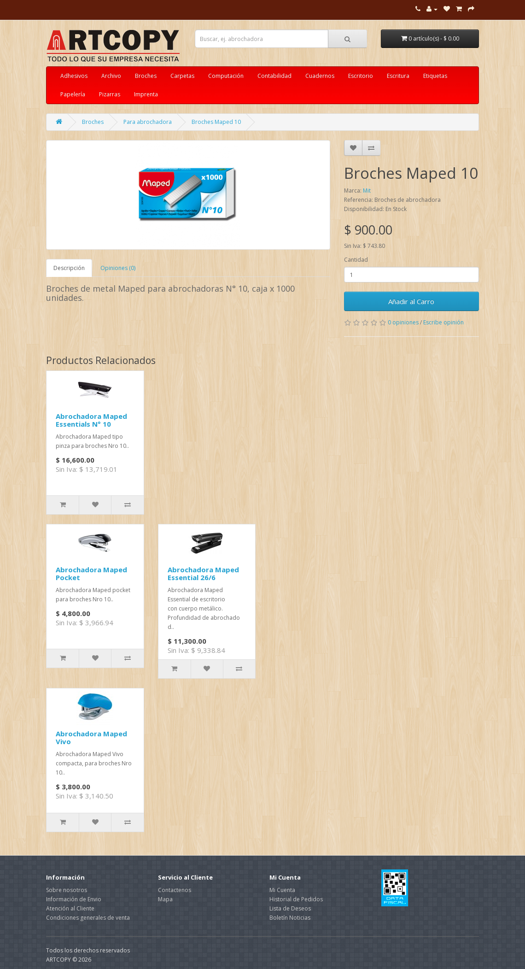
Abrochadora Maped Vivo (91, 737)
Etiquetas (435, 76)
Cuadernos (319, 76)
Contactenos (174, 890)
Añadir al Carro (411, 301)
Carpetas (182, 76)
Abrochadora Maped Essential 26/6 (203, 573)
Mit (367, 190)
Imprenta (146, 94)
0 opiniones (403, 322)
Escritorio (360, 76)
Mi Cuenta (282, 890)
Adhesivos (74, 76)
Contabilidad (274, 76)
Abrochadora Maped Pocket (91, 573)
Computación (226, 76)
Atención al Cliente (70, 908)
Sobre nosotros (66, 890)
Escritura (398, 76)
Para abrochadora (147, 122)
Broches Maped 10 (216, 122)
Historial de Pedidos (296, 899)
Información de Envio (73, 899)
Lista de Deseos (290, 908)
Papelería (72, 94)
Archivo (111, 76)
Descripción (69, 268)
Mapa (165, 899)
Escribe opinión (443, 322)
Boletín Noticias (289, 918)
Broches (146, 76)
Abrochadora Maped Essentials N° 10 (91, 420)
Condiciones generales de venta (88, 918)
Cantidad (356, 260)
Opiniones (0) (117, 268)
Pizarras (109, 94)
